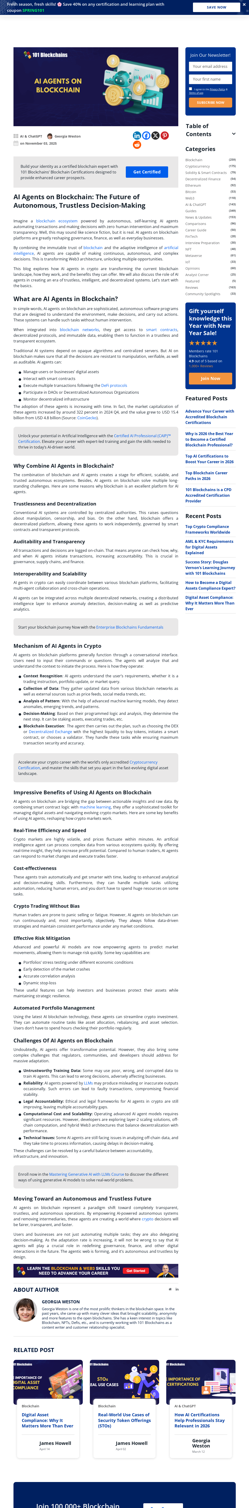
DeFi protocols (114, 385)
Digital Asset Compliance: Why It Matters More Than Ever (210, 603)
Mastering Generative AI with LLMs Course (86, 1174)
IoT (187, 262)
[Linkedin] (137, 135)
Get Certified (147, 172)
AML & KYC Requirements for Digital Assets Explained (209, 547)
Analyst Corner (197, 274)
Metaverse (193, 255)
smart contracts (161, 329)
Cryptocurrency (197, 166)
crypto (147, 1219)
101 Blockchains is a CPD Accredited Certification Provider (208, 495)
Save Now (217, 7)
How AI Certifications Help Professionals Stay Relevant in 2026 (200, 1420)
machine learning (95, 807)
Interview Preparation (202, 243)
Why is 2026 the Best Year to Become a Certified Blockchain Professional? (209, 439)
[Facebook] (146, 135)
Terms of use (196, 93)
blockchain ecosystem (57, 221)
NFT (188, 249)
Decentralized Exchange (50, 731)
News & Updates (198, 217)
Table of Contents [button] (198, 130)
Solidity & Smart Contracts (206, 172)
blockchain (93, 247)
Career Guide (195, 230)
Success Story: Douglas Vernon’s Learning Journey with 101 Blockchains (210, 567)
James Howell (55, 1443)
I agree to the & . (208, 91)
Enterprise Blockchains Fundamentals (129, 627)
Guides (191, 211)
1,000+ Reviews (201, 366)
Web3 (189, 198)
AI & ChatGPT (31, 136)
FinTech (191, 236)
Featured (192, 281)
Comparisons (195, 223)
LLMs (88, 1083)
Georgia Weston (68, 136)
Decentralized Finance (203, 179)
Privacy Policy (217, 89)
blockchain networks (79, 329)
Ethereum (193, 185)
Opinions (192, 268)
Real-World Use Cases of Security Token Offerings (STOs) (124, 1420)
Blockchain (193, 160)
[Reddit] (137, 145)
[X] (155, 135)
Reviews (191, 287)
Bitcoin (190, 192)
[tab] (211, 130)
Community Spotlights (202, 294)
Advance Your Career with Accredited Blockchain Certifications (209, 417)
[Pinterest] (165, 135)
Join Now (210, 378)
